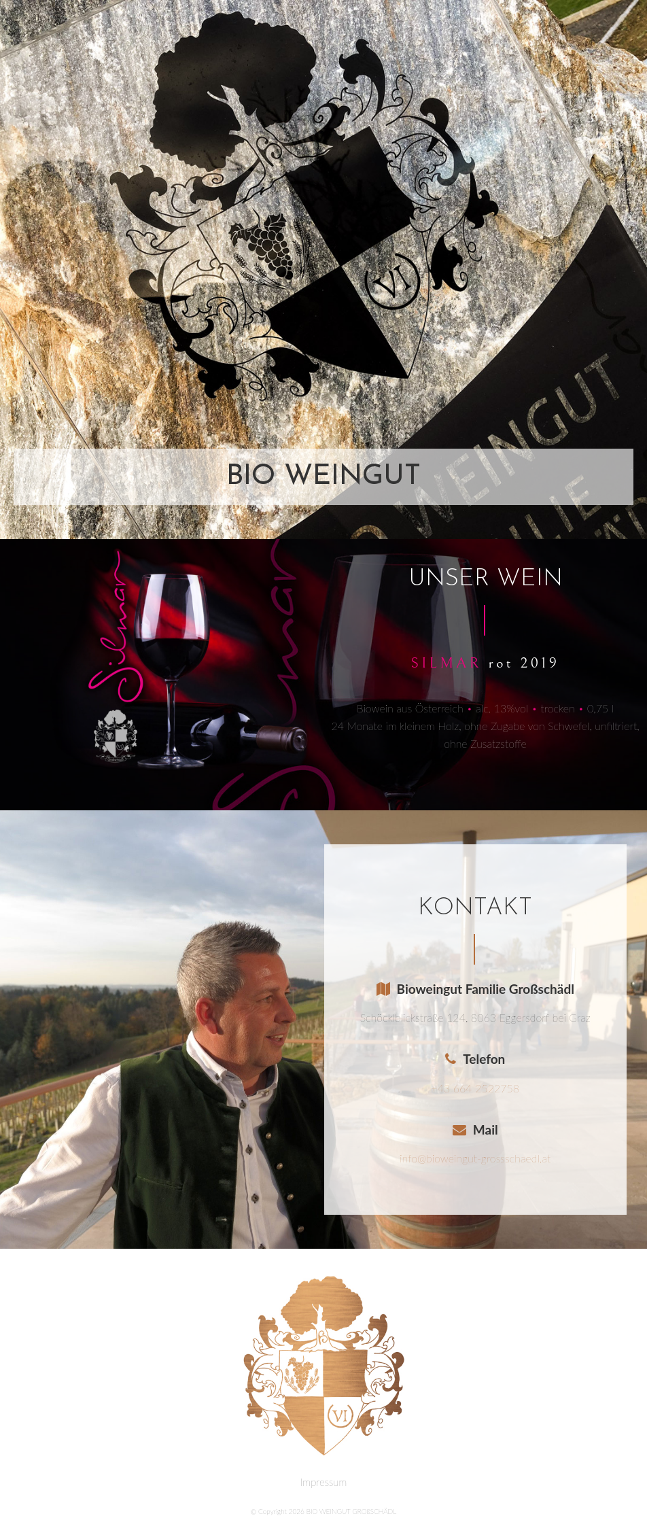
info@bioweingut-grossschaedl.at (475, 1158)
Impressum (323, 1482)
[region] (323, 269)
